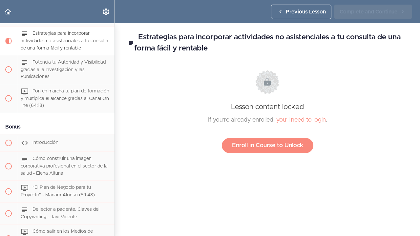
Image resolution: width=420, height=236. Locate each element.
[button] (8, 11)
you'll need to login (301, 120)
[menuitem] (106, 11)
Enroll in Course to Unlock (267, 145)
